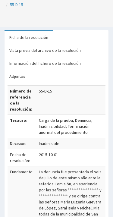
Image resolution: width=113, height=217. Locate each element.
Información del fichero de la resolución (45, 63)
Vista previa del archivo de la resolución (45, 50)
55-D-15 (16, 4)
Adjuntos (17, 76)
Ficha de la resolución (28, 37)
